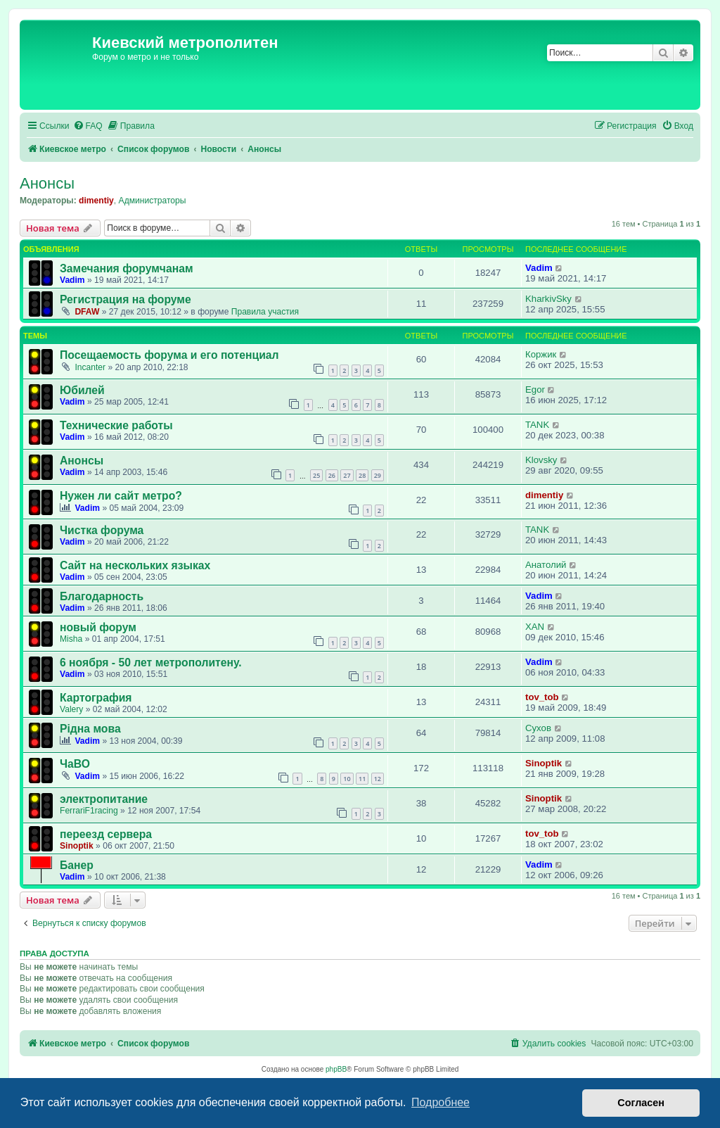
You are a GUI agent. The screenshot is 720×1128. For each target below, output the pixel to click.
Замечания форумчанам (126, 268)
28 (362, 475)
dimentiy (96, 200)
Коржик (540, 354)
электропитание (104, 799)
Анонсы (47, 183)
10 (346, 778)
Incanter (90, 367)
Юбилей (82, 390)
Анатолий (546, 564)
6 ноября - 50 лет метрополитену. (151, 662)
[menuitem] (88, 126)
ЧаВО (75, 764)
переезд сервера (106, 834)
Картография (96, 698)
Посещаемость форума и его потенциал (169, 355)
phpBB (336, 1069)
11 (362, 778)
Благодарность (101, 596)
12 (377, 778)
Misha (71, 639)
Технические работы (116, 425)
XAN (534, 626)
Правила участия (265, 312)
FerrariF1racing (89, 811)
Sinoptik (543, 763)
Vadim (72, 280)
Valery (71, 709)
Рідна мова (90, 729)
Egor (535, 389)
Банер (77, 865)
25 (316, 475)
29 (377, 475)
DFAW (87, 312)
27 (346, 475)
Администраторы (152, 200)
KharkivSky (548, 298)
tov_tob (542, 697)
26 (331, 475)
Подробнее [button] (440, 1102)
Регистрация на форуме (125, 299)
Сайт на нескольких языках (135, 565)
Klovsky (541, 460)
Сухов (538, 728)
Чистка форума (101, 530)
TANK (537, 424)
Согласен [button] (640, 1102)
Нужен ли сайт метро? (121, 496)
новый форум (98, 627)
